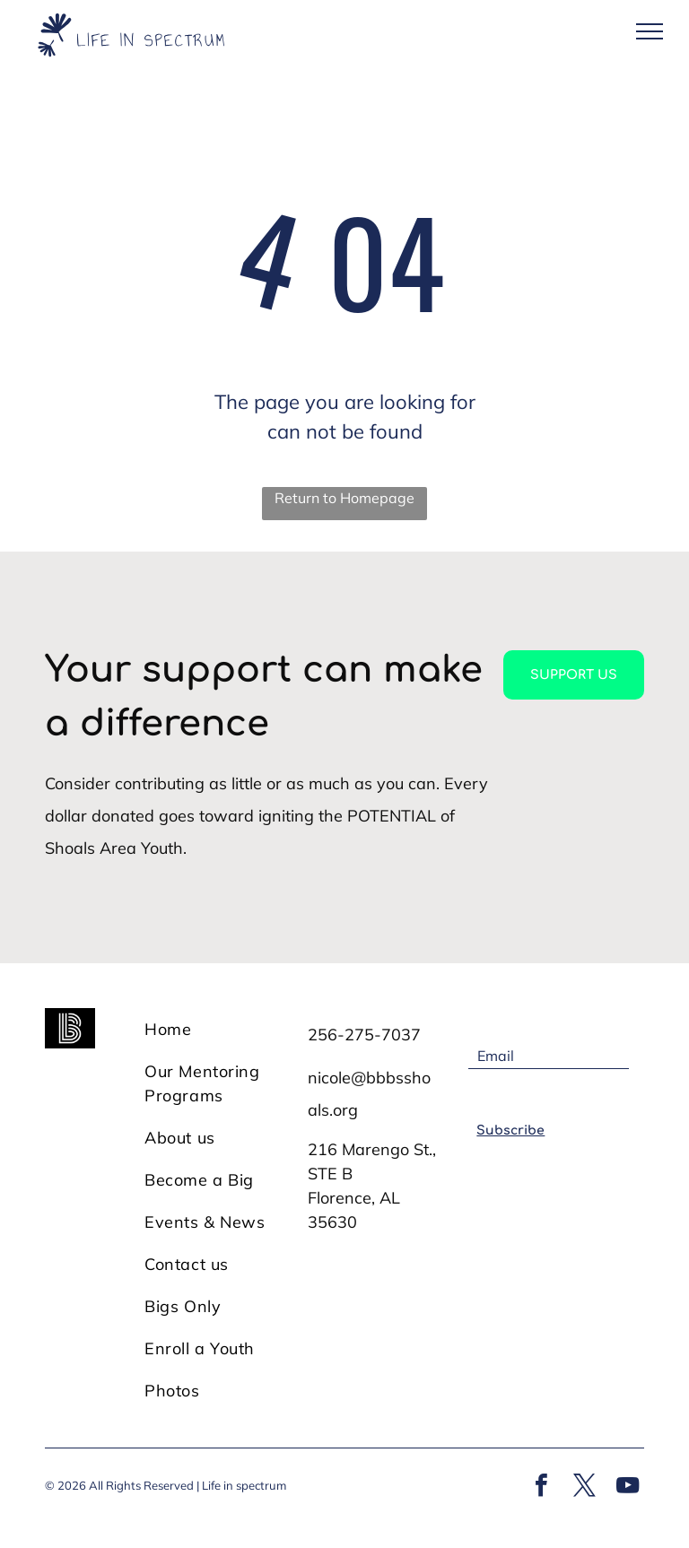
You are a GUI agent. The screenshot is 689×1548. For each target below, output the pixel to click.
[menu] (649, 31)
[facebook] (541, 1487)
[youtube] (627, 1487)
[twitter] (584, 1487)
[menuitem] (217, 1029)
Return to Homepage (344, 498)
